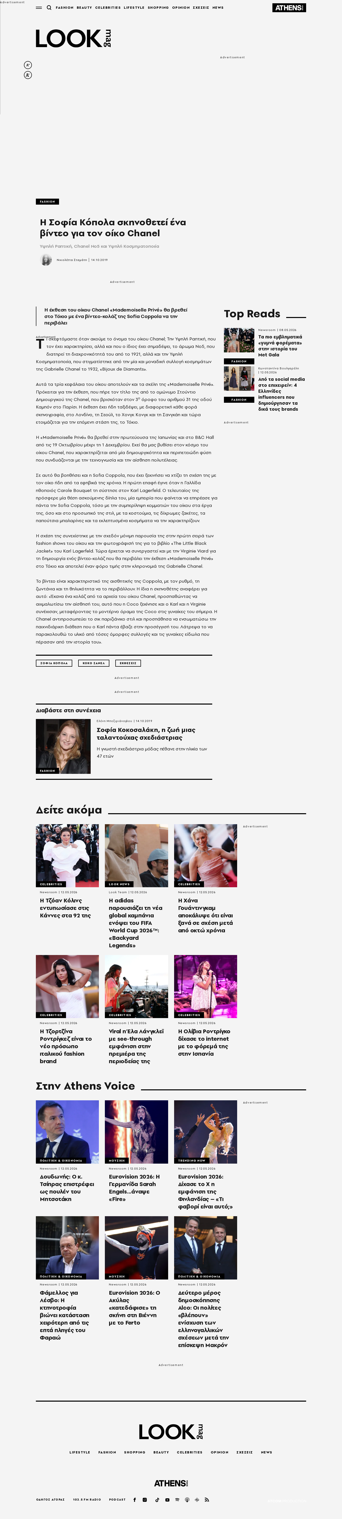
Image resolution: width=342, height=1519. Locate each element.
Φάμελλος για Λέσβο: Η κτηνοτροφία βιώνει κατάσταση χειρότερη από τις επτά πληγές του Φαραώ (64, 1318)
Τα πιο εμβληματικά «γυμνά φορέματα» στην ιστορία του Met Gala (280, 346)
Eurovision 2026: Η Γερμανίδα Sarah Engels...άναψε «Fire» (134, 1191)
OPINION (179, 7)
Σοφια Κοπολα (54, 663)
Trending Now (191, 1163)
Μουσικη (117, 1163)
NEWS (216, 7)
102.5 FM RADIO (87, 1500)
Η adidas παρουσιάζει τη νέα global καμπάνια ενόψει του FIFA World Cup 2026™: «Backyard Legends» (135, 925)
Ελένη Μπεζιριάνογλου (114, 721)
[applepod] (187, 1500)
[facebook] (135, 1500)
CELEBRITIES (106, 7)
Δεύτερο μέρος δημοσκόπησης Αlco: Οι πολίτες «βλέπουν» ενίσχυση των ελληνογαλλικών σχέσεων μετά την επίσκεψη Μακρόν (203, 1322)
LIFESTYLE (132, 7)
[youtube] (167, 1500)
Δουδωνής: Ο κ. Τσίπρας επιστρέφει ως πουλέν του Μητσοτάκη (67, 1191)
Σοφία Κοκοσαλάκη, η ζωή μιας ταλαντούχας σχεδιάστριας (150, 742)
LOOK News (119, 886)
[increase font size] (28, 75)
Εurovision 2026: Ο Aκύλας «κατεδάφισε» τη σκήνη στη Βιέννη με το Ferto (134, 1311)
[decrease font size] (28, 65)
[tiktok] (157, 1500)
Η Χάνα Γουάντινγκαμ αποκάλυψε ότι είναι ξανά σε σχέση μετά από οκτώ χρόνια (205, 917)
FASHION (63, 7)
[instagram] (144, 1500)
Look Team (118, 894)
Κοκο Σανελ (94, 663)
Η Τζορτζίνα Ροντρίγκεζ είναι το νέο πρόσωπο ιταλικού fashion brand (66, 1049)
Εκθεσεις (128, 663)
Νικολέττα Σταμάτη (72, 260)
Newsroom (267, 330)
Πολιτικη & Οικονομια (61, 1163)
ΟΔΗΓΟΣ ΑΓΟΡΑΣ (50, 1500)
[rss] (207, 1500)
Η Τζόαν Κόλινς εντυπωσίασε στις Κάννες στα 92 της (65, 910)
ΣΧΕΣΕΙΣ (199, 7)
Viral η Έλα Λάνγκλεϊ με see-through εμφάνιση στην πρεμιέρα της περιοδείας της (136, 1049)
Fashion (47, 202)
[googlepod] (197, 1500)
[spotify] (177, 1500)
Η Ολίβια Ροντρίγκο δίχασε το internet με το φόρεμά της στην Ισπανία (204, 1045)
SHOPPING (156, 7)
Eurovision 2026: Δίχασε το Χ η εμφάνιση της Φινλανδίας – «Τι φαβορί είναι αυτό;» (205, 1194)
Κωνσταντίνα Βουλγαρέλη (278, 368)
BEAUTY (82, 7)
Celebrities (51, 886)
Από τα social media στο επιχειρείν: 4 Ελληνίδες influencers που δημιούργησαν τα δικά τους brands (281, 394)
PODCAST (117, 1500)
